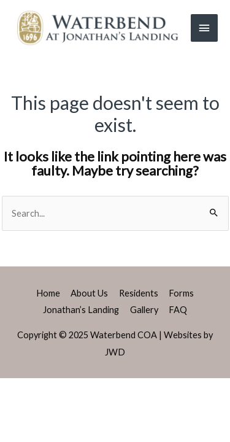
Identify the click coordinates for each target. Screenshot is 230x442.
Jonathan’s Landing (81, 309)
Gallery (144, 309)
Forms (181, 293)
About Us (89, 293)
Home (48, 293)
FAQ (178, 309)
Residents (138, 293)
